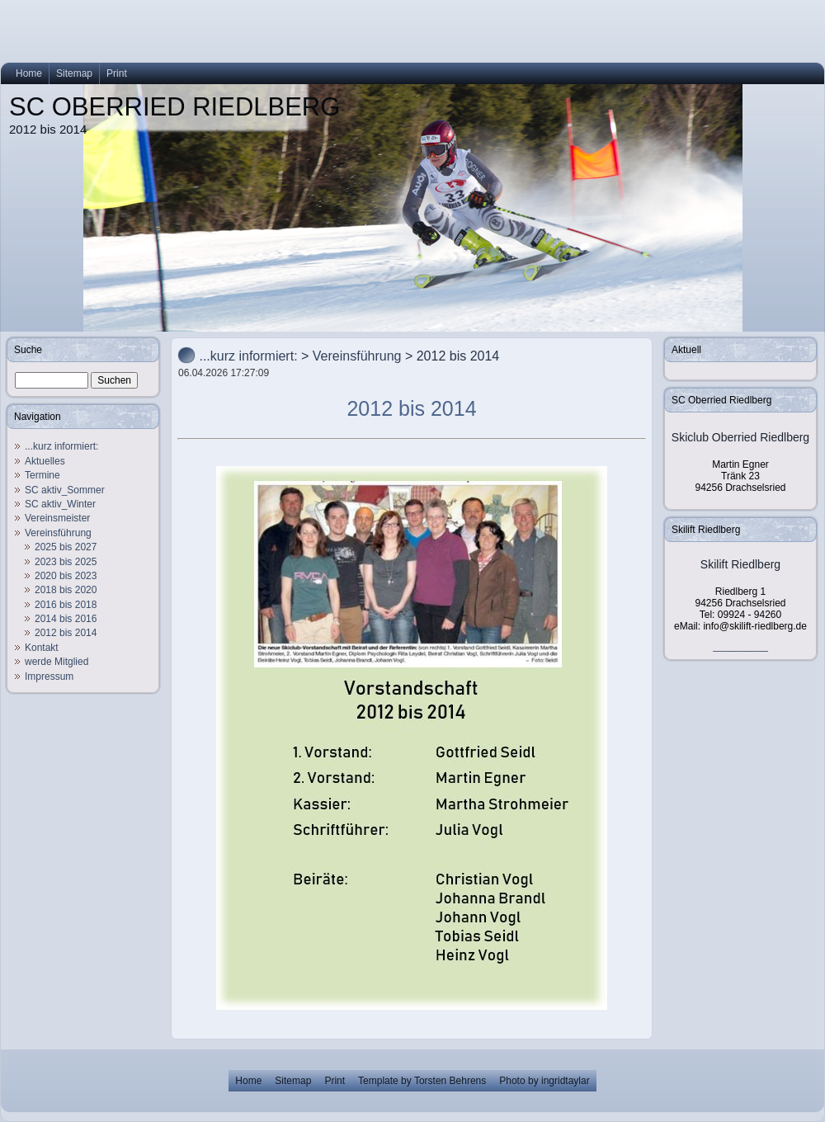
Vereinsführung (58, 533)
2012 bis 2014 (66, 633)
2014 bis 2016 (66, 619)
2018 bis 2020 (66, 590)
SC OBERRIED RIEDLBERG (174, 106)
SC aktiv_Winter (60, 504)
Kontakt (42, 647)
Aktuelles (45, 461)
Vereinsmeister (57, 518)
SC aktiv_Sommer (65, 490)
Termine (42, 475)
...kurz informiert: (61, 446)
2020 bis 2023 (66, 576)
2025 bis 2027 (66, 547)
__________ (740, 646)
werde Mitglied (56, 661)
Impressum (49, 676)
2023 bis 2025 (66, 562)
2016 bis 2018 (66, 604)
